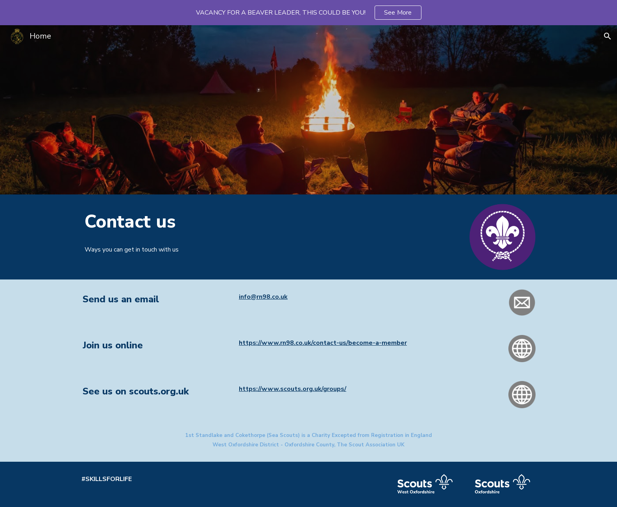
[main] (250, 222)
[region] (308, 12)
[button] (607, 36)
